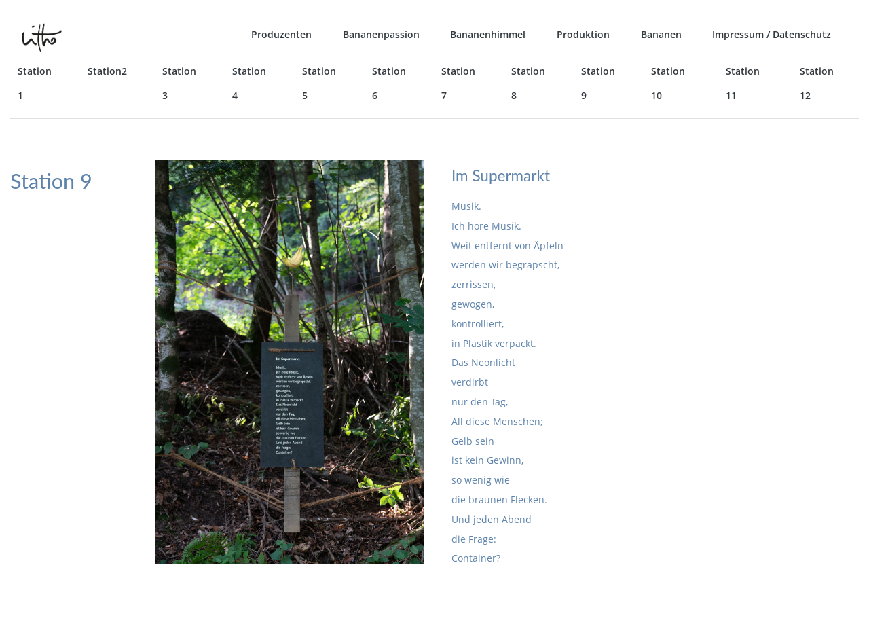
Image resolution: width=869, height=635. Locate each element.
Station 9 (598, 83)
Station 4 (249, 83)
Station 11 (743, 83)
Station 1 (35, 83)
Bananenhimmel (487, 34)
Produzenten (281, 34)
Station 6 (389, 83)
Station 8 (528, 83)
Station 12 (817, 83)
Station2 (107, 71)
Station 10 (668, 83)
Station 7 (458, 83)
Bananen (661, 34)
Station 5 (319, 83)
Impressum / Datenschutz (771, 34)
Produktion (583, 34)
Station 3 (179, 83)
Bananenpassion (381, 34)
